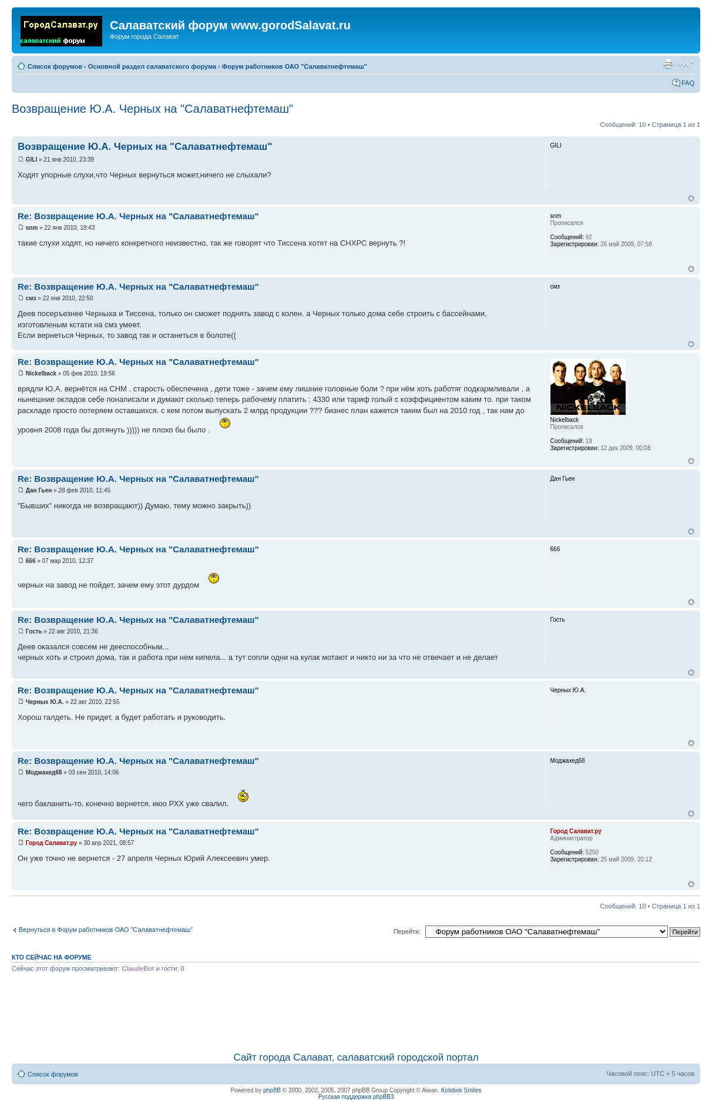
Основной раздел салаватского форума (152, 66)
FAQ (687, 82)
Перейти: (407, 931)
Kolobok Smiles (461, 1090)
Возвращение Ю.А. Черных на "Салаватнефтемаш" (152, 108)
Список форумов (55, 66)
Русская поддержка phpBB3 (356, 1097)
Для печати (667, 64)
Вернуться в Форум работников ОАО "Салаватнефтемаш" (106, 929)
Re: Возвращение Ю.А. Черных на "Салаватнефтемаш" (138, 216)
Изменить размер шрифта (685, 64)
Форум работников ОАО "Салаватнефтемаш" (294, 66)
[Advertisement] (356, 1010)
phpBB (272, 1090)
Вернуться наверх (691, 198)
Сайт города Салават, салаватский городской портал (355, 1057)
